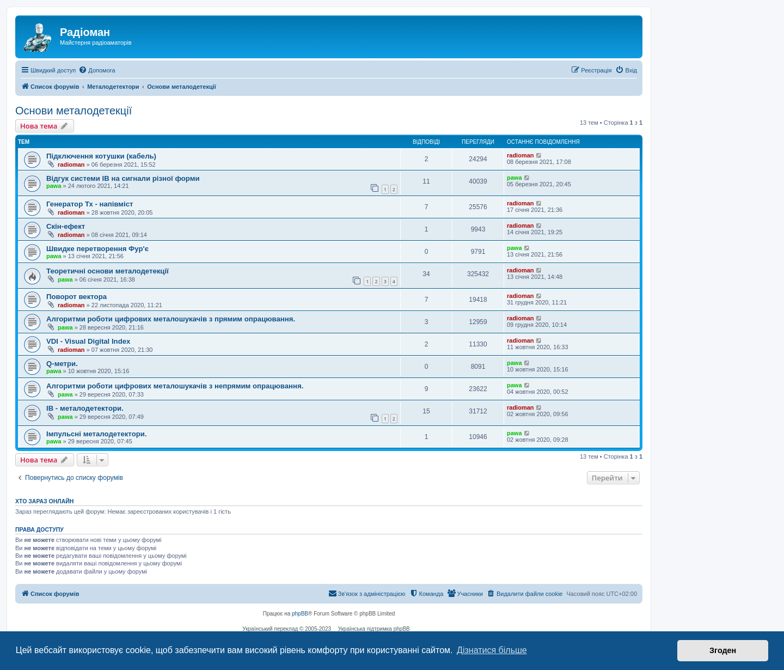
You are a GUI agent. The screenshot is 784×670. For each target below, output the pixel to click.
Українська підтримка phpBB (374, 629)
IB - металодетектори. (85, 408)
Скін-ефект (65, 226)
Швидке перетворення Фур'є (97, 249)
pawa (54, 185)
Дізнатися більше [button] (492, 650)
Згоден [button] (722, 650)
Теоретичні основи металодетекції (107, 271)
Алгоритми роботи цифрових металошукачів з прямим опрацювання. (170, 319)
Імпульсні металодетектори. (96, 434)
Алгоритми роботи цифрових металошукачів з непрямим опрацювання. (174, 386)
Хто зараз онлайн (44, 501)
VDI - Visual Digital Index (88, 341)
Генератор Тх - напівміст (89, 204)
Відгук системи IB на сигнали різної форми (123, 178)
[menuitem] (96, 70)
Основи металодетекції (73, 111)
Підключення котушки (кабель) (101, 156)
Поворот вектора (76, 297)
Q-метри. (62, 364)
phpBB (300, 614)
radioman (71, 164)
